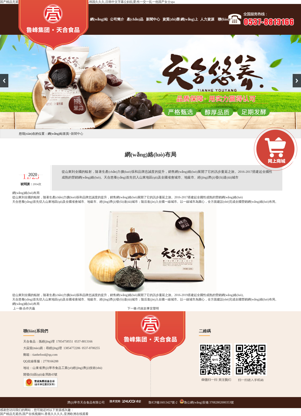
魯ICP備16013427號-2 (162, 402)
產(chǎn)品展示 (135, 26)
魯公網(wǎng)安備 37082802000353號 (209, 402)
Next (297, 80)
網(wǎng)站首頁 (99, 26)
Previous (4, 80)
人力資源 (207, 19)
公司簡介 (117, 19)
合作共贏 (29, 308)
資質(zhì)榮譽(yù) (171, 26)
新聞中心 (153, 19)
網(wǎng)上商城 (189, 26)
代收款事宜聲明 (148, 308)
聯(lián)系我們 (225, 26)
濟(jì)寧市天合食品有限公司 (86, 402)
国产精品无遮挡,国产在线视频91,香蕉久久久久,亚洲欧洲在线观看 (44, 414)
